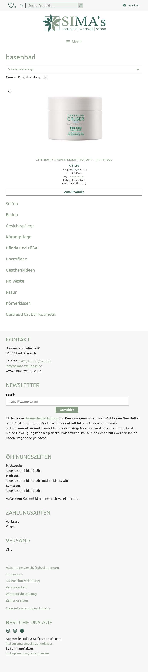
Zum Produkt (74, 192)
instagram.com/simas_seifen (27, 653)
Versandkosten (76, 176)
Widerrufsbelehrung (21, 594)
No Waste (15, 280)
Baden (12, 214)
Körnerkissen (18, 302)
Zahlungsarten (17, 600)
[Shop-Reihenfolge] (74, 69)
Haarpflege (16, 258)
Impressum (14, 574)
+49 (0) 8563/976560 (35, 361)
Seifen (12, 203)
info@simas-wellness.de (24, 366)
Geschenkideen (20, 269)
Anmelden (67, 410)
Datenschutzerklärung (42, 418)
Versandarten (16, 587)
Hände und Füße (21, 247)
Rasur (11, 292)
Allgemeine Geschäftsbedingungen (32, 567)
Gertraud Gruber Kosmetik (31, 314)
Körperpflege (18, 236)
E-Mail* (10, 394)
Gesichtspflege (20, 225)
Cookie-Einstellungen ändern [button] (28, 608)
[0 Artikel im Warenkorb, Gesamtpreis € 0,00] (22, 5)
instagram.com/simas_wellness (29, 643)
